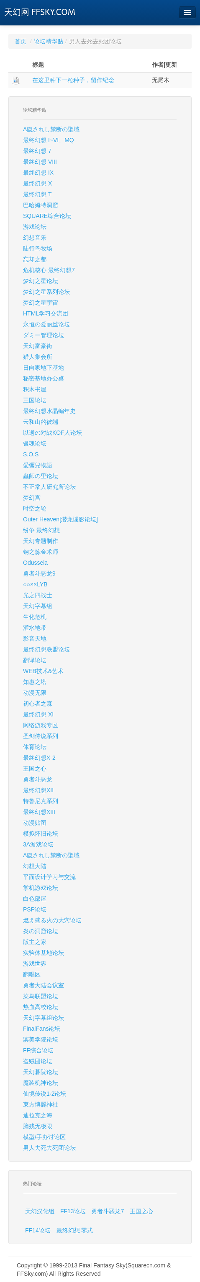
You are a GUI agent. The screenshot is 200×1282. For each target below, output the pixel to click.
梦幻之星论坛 (40, 281)
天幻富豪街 (37, 346)
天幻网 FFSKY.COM (39, 12)
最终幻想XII (38, 790)
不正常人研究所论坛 (49, 486)
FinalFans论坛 (41, 1028)
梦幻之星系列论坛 (46, 291)
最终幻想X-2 (39, 757)
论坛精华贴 (48, 41)
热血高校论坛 (40, 1007)
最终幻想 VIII (40, 161)
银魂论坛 (34, 443)
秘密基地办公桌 (43, 378)
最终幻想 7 (37, 151)
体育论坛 (34, 747)
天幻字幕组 (37, 606)
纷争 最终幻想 (41, 530)
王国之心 (34, 768)
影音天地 (34, 638)
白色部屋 (34, 898)
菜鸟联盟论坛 (40, 996)
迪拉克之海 (37, 1115)
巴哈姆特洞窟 (40, 205)
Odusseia (35, 562)
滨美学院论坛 (40, 1039)
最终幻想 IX (38, 172)
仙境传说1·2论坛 (44, 1093)
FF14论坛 (38, 1230)
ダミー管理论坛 (43, 335)
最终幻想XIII (39, 812)
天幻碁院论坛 (40, 1072)
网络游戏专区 (40, 725)
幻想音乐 (34, 237)
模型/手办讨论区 (44, 1137)
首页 (20, 41)
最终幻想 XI (38, 714)
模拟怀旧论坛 (40, 833)
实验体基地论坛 (43, 952)
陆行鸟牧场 (37, 248)
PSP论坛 (34, 909)
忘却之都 (34, 259)
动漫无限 (34, 692)
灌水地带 (34, 627)
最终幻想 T (37, 194)
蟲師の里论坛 (40, 476)
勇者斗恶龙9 (39, 573)
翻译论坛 (34, 660)
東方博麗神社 (40, 1104)
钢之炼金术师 (40, 551)
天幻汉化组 (39, 1211)
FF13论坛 (73, 1211)
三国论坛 (34, 400)
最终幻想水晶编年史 (49, 411)
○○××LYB (35, 584)
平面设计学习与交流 (49, 877)
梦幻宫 (32, 497)
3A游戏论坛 (38, 844)
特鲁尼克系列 (40, 801)
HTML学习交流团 (45, 313)
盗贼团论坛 (37, 1061)
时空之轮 (34, 508)
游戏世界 (34, 963)
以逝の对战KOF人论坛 (52, 432)
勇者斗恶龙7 (107, 1211)
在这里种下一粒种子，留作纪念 (73, 80)
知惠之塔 (34, 682)
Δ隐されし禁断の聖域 (51, 129)
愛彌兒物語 (37, 465)
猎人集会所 (37, 356)
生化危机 (34, 616)
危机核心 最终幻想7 (49, 270)
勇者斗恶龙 (37, 779)
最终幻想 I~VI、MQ (48, 140)
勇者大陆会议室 (43, 985)
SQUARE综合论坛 (47, 216)
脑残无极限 (37, 1126)
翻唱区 (32, 974)
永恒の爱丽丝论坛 (46, 324)
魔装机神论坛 (40, 1082)
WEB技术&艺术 (43, 671)
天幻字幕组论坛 (43, 1017)
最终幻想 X (37, 183)
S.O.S (30, 454)
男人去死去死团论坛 (49, 1147)
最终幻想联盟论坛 (46, 649)
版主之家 (34, 942)
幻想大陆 (34, 866)
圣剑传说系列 (40, 736)
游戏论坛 (34, 226)
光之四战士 (37, 595)
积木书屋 (34, 389)
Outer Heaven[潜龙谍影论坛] (60, 519)
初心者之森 (37, 703)
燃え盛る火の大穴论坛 (52, 920)
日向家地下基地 (43, 367)
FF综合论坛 (38, 1050)
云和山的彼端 (40, 421)
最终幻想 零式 (74, 1230)
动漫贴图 (34, 822)
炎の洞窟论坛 (40, 931)
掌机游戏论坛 (40, 887)
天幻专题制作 (40, 541)
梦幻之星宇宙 (40, 302)
